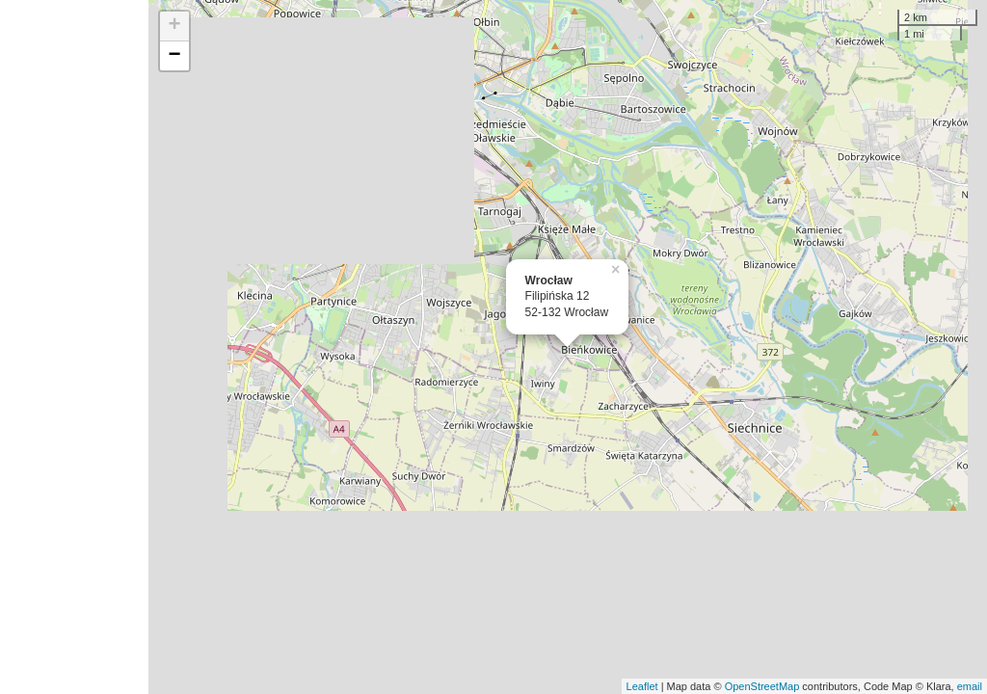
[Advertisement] (74, 347)
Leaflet (642, 686)
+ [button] (175, 26)
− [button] (175, 55)
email (969, 686)
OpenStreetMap (762, 686)
